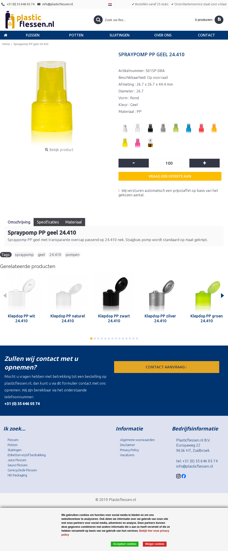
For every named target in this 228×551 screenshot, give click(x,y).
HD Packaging (17, 475)
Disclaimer (127, 445)
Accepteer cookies (124, 544)
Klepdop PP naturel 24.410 (67, 318)
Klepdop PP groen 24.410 (206, 318)
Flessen (13, 440)
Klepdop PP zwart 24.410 (114, 318)
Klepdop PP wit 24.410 (21, 318)
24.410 (55, 254)
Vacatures (127, 455)
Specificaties (48, 222)
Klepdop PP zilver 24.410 (160, 318)
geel (41, 254)
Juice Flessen (17, 460)
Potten (13, 445)
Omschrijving (19, 222)
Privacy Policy (129, 450)
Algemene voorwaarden (137, 440)
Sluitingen (15, 450)
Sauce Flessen (17, 465)
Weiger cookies (154, 544)
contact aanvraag (167, 366)
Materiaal (73, 222)
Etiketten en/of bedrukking (27, 455)
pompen (72, 254)
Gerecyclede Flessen (22, 470)
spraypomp (24, 254)
